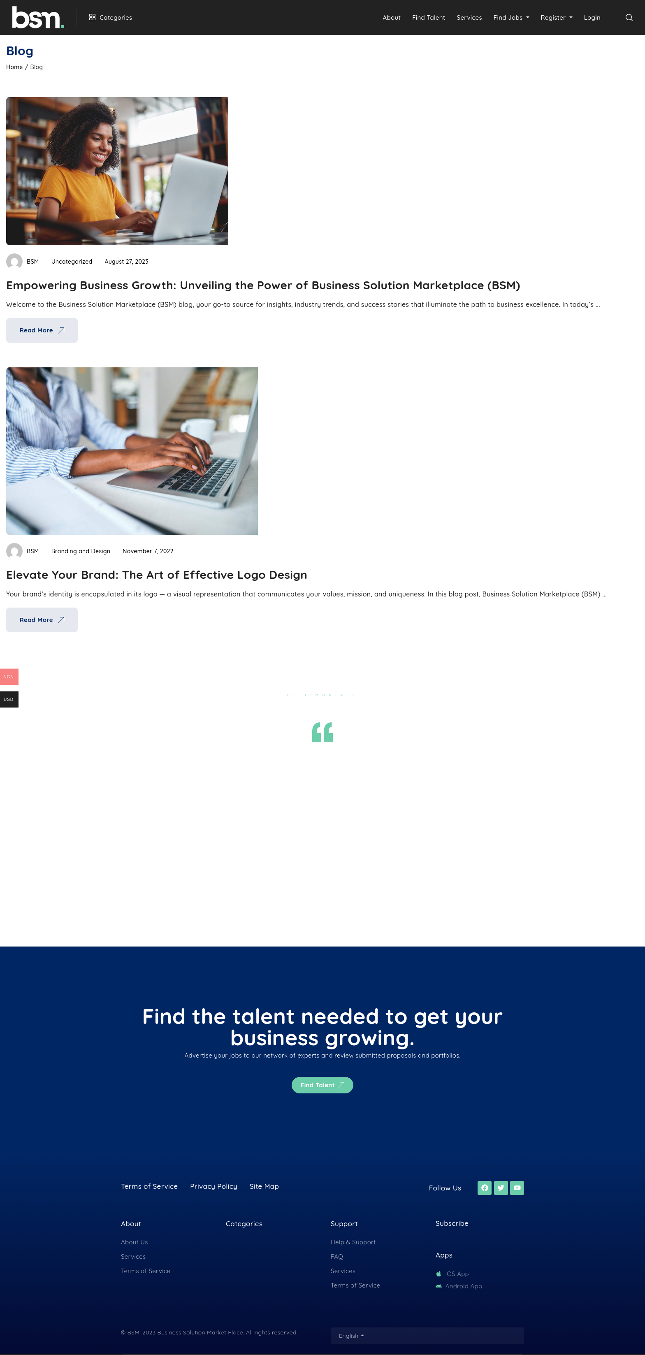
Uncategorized (72, 261)
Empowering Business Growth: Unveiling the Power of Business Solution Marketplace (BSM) (263, 285)
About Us (134, 1242)
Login (592, 17)
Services (469, 17)
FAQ (337, 1256)
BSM (22, 261)
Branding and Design (81, 551)
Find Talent (428, 17)
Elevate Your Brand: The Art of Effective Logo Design (156, 574)
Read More (41, 330)
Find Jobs (509, 17)
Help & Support (353, 1242)
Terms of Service (146, 1271)
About (392, 17)
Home (14, 67)
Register (554, 17)
